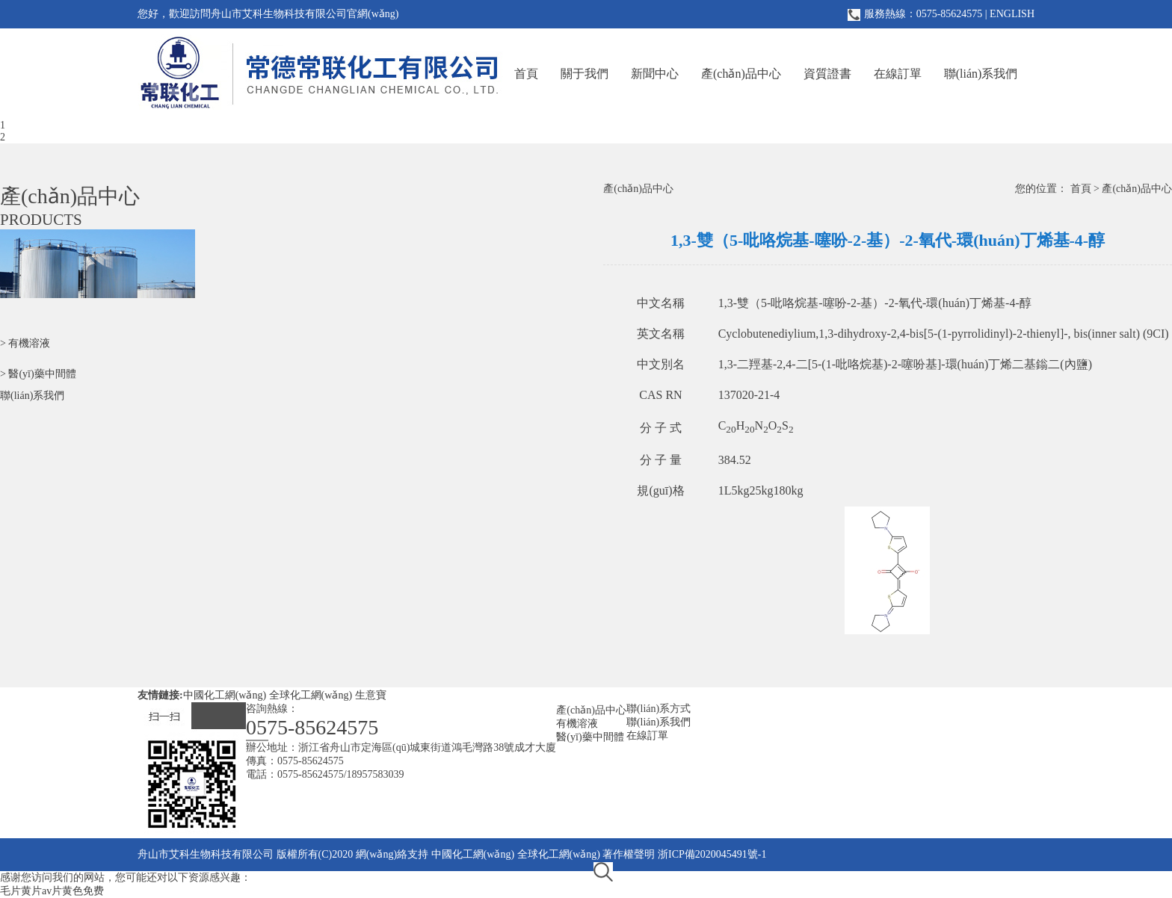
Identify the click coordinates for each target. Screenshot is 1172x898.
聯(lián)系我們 (981, 73)
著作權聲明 (628, 854)
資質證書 (827, 73)
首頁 (526, 73)
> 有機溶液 (25, 343)
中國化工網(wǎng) (224, 695)
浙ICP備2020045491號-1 (712, 854)
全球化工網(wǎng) (310, 695)
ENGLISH (1012, 13)
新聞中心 (655, 73)
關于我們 (584, 73)
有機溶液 (577, 723)
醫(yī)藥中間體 (589, 737)
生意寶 (370, 695)
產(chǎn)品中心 (741, 73)
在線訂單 (898, 73)
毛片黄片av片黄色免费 (52, 891)
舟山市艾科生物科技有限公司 (206, 854)
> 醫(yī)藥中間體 (38, 374)
